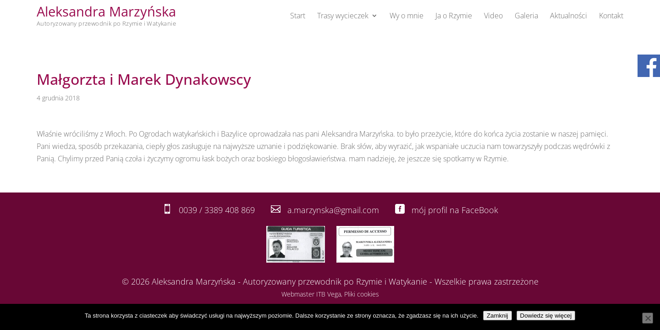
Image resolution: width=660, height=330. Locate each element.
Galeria (526, 16)
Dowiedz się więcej (546, 315)
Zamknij (497, 315)
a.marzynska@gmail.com (333, 209)
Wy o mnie (407, 16)
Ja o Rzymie (453, 16)
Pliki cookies (361, 294)
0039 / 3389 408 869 (217, 209)
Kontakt (611, 16)
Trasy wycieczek (342, 16)
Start (297, 16)
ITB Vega (328, 294)
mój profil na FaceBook (455, 209)
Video (493, 16)
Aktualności (568, 16)
